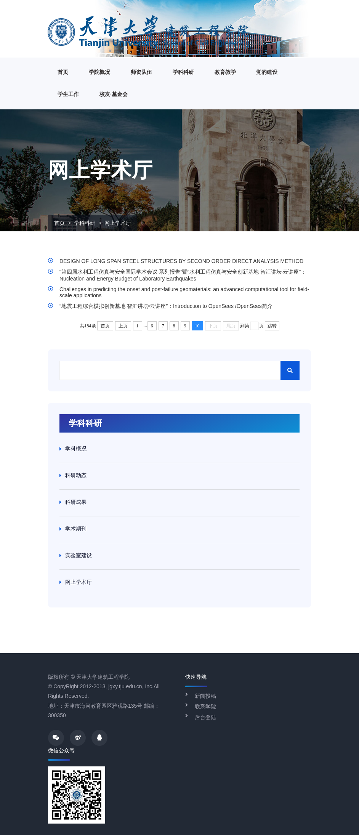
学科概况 (76, 449)
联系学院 (205, 707)
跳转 (272, 326)
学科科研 (183, 72)
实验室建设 (78, 555)
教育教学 (225, 72)
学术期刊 (76, 529)
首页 (63, 72)
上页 (123, 326)
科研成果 (76, 502)
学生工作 (68, 94)
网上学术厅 (117, 223)
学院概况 (99, 72)
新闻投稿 (205, 696)
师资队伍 (141, 72)
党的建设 (266, 72)
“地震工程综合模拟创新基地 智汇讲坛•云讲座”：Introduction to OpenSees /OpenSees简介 (165, 306)
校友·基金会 (113, 94)
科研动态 (76, 475)
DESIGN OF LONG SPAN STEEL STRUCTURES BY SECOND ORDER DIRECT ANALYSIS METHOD (181, 261)
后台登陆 (205, 717)
